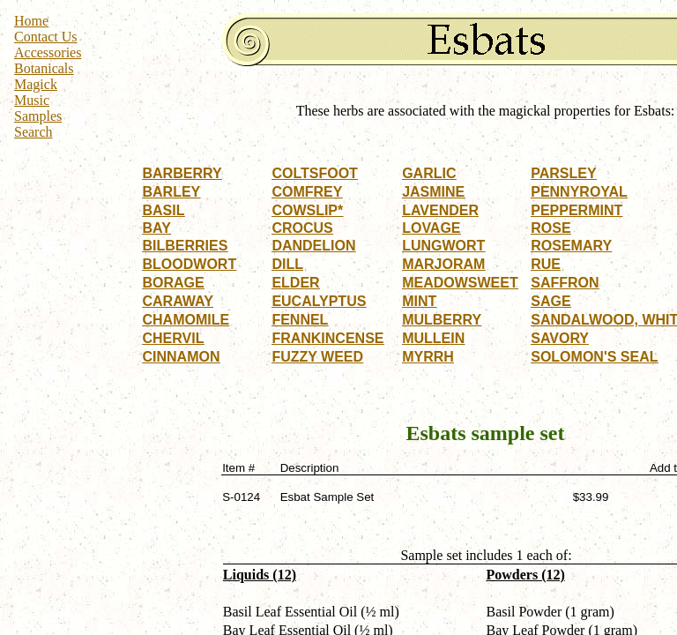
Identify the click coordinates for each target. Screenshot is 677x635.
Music (31, 100)
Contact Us (46, 36)
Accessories (47, 52)
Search (33, 131)
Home (31, 20)
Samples (38, 115)
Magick (35, 84)
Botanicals (44, 68)
